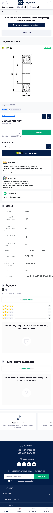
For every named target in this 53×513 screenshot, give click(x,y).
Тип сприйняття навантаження (10, 263)
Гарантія (12, 194)
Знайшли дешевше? (8, 116)
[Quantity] (9, 132)
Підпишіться (41, 476)
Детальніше (26, 33)
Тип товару (9, 276)
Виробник (8, 271)
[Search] (7, 2)
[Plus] (13, 132)
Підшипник (9, 12)
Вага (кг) (8, 212)
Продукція (8, 251)
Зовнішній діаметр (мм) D (9, 219)
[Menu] (3, 2)
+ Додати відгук (26, 300)
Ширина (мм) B (9, 237)
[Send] (48, 146)
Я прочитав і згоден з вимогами (28, 481)
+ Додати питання (26, 369)
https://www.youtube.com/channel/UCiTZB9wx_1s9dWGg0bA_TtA (34, 464)
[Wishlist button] (44, 116)
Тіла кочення (9, 256)
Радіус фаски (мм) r (9, 244)
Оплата (12, 178)
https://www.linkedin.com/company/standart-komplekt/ (29, 464)
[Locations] (47, 2)
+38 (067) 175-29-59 (26, 450)
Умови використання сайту (25, 481)
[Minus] (4, 132)
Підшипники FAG (21, 12)
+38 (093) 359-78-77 (26, 453)
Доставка (13, 163)
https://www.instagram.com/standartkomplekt (24, 464)
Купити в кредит (26, 153)
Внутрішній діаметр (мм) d (9, 228)
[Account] (51, 2)
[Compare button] (49, 116)
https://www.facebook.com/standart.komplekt (18, 464)
